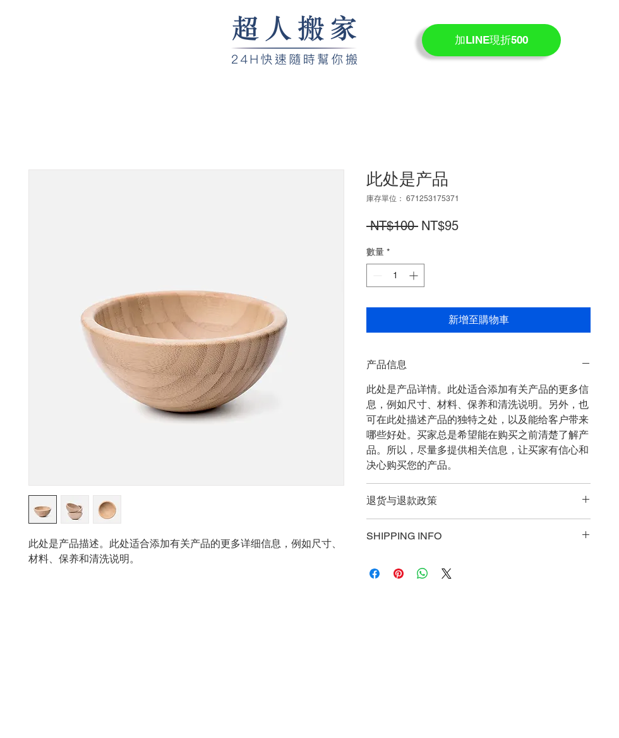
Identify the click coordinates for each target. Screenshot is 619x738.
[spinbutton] (395, 275)
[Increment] (415, 275)
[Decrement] (376, 275)
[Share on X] (446, 573)
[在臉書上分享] (374, 573)
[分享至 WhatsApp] (422, 573)
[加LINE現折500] (491, 40)
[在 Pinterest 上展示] (398, 573)
